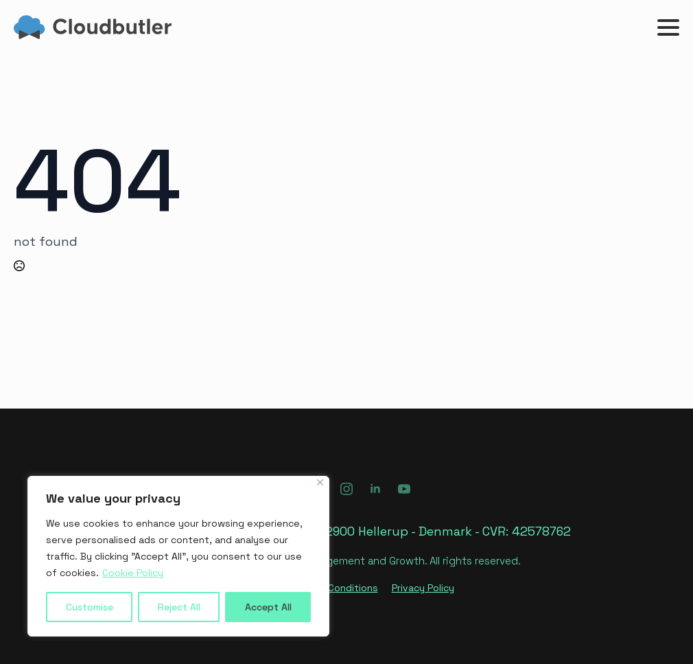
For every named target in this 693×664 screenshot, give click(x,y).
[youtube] (404, 489)
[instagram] (346, 489)
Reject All (179, 607)
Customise (89, 607)
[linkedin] (375, 489)
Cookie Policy (132, 572)
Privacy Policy (423, 588)
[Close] (320, 482)
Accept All (268, 607)
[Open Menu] (668, 27)
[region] (178, 556)
